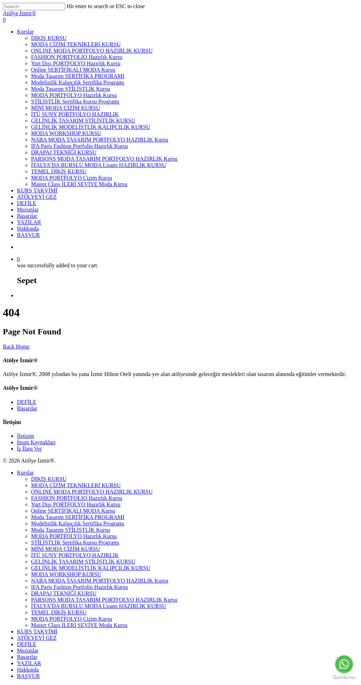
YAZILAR (29, 222)
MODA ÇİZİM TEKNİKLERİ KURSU (76, 44)
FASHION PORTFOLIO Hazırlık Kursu (76, 57)
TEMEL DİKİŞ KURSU (59, 171)
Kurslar (25, 32)
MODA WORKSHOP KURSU (66, 133)
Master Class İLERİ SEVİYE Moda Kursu (79, 184)
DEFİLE (26, 203)
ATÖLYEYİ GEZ (37, 197)
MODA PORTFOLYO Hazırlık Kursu (74, 95)
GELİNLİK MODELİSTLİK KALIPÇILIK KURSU (90, 127)
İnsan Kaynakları (36, 442)
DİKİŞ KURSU (49, 38)
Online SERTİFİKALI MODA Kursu (73, 70)
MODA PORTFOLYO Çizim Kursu (71, 178)
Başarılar (27, 216)
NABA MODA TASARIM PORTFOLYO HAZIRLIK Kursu (99, 140)
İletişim (25, 436)
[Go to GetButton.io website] (344, 677)
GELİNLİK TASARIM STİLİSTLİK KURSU (83, 121)
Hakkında (28, 229)
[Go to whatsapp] (344, 664)
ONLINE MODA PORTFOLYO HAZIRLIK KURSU (92, 51)
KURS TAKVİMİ (37, 190)
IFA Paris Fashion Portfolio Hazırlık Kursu (79, 146)
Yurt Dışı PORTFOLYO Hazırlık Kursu (75, 63)
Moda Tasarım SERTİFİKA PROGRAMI (77, 76)
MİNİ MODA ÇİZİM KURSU (65, 108)
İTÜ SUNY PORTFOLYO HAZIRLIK (75, 114)
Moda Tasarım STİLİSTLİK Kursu (70, 89)
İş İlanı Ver (29, 449)
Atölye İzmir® (19, 13)
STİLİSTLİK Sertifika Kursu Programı (75, 102)
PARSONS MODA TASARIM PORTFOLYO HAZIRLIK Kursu (104, 159)
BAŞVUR (28, 235)
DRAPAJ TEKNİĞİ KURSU (64, 152)
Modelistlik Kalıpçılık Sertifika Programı (77, 82)
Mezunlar (27, 210)
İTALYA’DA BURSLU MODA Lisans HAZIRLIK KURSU (98, 165)
